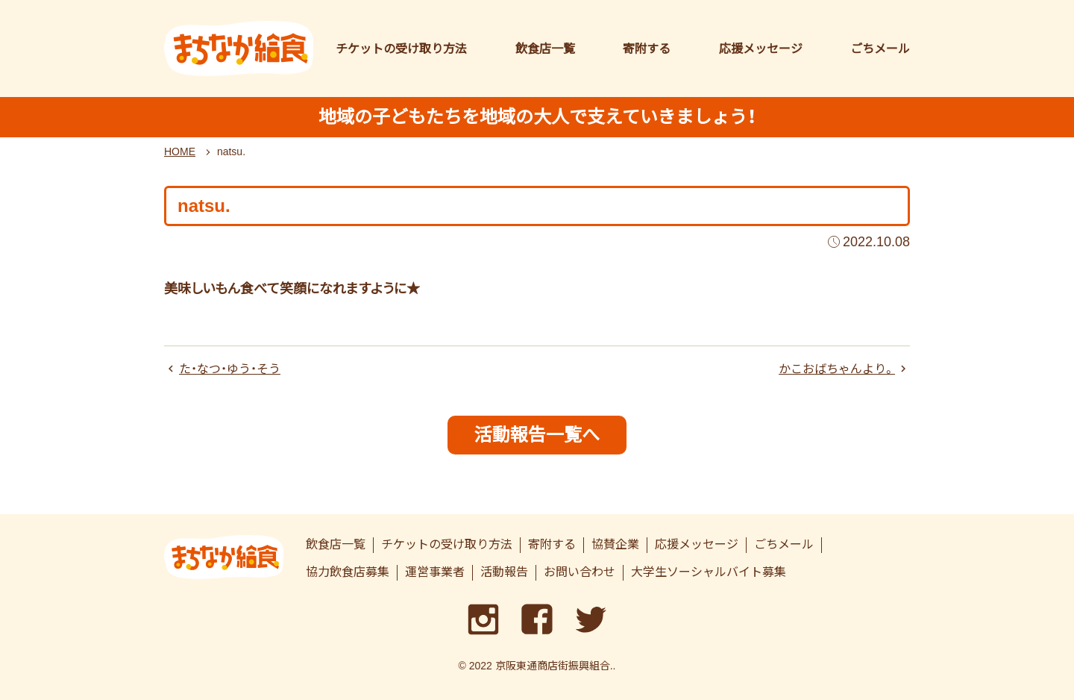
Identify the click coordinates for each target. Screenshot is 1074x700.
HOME (179, 151)
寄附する (647, 49)
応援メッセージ (761, 49)
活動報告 (504, 572)
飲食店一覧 (545, 49)
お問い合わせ (579, 572)
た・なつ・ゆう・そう (229, 369)
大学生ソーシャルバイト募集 (708, 572)
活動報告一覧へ (537, 435)
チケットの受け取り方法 (401, 49)
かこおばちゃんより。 (837, 369)
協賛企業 (615, 544)
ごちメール (880, 49)
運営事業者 (435, 572)
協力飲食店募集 (347, 572)
